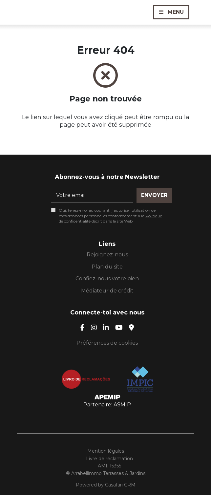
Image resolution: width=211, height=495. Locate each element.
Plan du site (107, 267)
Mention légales (105, 451)
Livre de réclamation (109, 459)
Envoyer (154, 195)
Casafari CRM (120, 485)
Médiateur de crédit (107, 291)
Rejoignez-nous (107, 254)
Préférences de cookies (107, 343)
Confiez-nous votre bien (107, 278)
